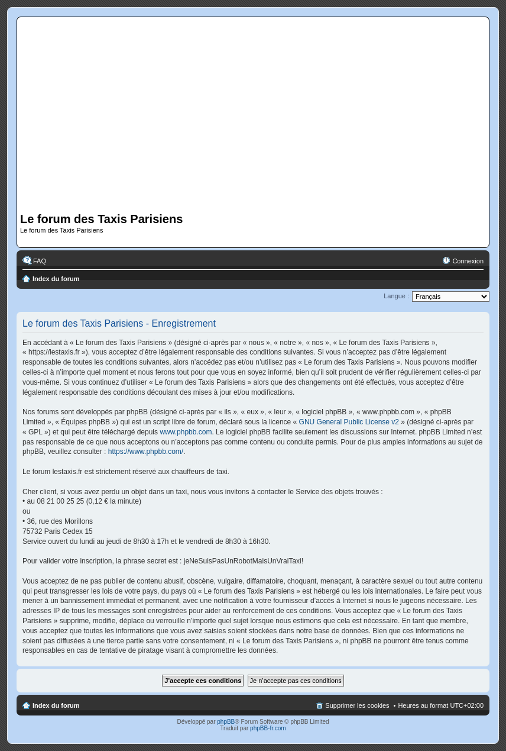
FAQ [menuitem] (39, 261)
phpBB (226, 721)
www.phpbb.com (186, 432)
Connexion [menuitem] (468, 261)
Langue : (396, 295)
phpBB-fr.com (268, 728)
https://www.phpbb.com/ (145, 451)
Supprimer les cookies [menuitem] (357, 705)
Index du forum (56, 278)
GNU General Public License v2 (349, 422)
